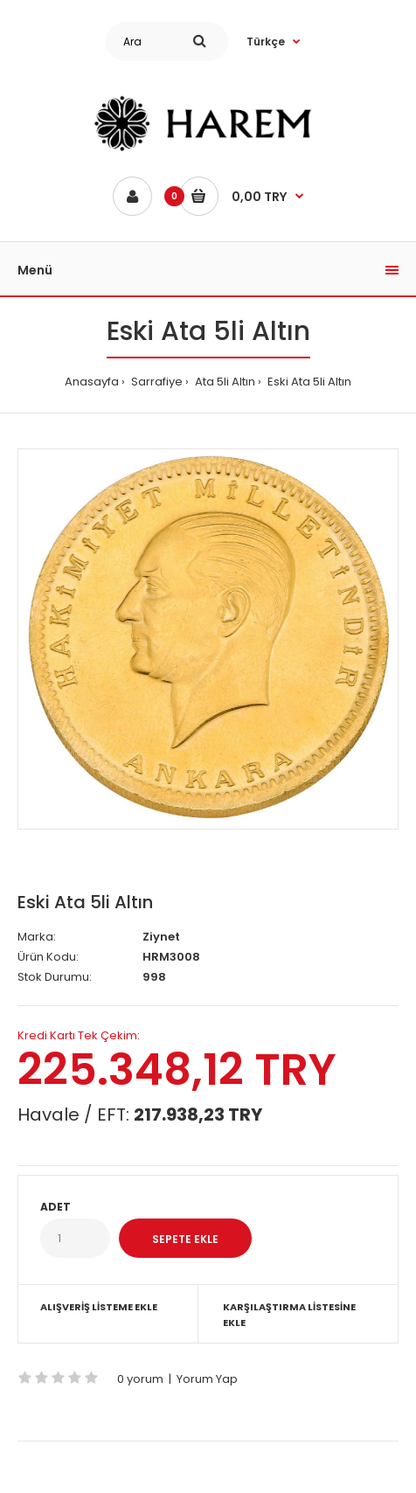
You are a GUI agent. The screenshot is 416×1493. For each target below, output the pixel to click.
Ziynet (161, 936)
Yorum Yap (207, 1379)
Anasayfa (92, 381)
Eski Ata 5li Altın (308, 381)
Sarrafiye (155, 381)
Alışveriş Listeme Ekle (98, 1307)
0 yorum (140, 1379)
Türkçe (265, 41)
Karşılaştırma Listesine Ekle (289, 1315)
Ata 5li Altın (223, 381)
